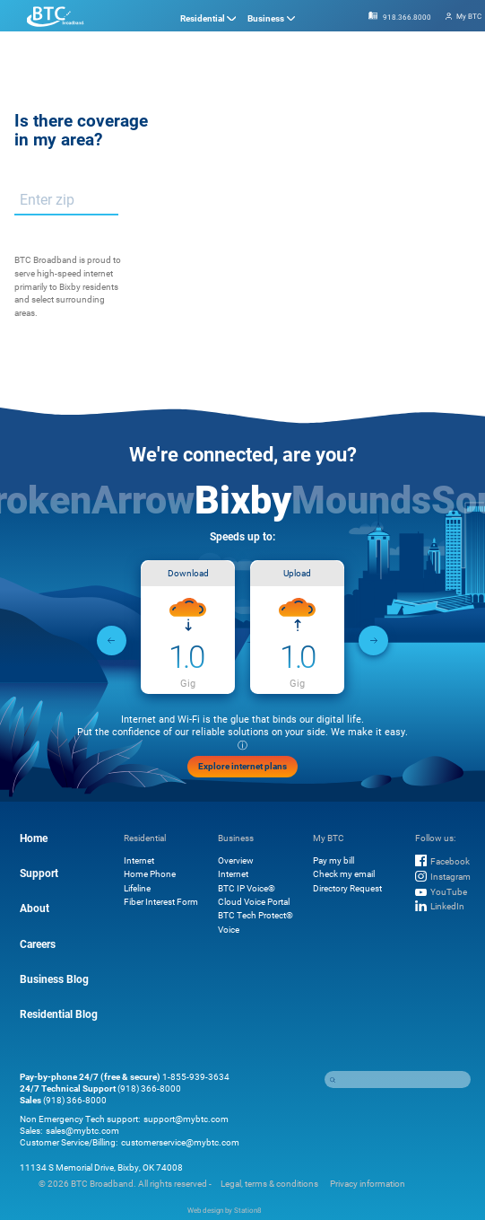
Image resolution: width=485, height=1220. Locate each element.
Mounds (361, 498)
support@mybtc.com (186, 1119)
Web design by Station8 (224, 1210)
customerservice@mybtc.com (180, 1142)
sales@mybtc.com (82, 1131)
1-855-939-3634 (196, 1077)
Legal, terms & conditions (269, 1183)
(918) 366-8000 (149, 1088)
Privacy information (367, 1183)
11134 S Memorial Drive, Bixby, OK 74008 (101, 1167)
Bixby (243, 498)
